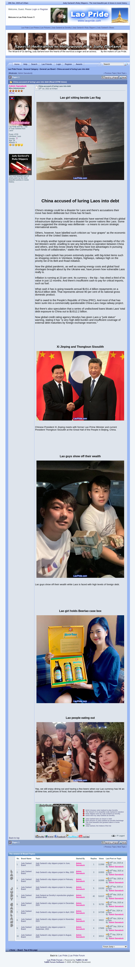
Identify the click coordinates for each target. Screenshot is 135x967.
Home (17, 64)
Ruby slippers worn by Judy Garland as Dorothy (103, 814)
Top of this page (30, 950)
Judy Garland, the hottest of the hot (98, 826)
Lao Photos (34, 28)
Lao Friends (46, 64)
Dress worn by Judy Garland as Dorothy (100, 815)
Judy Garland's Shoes (105, 28)
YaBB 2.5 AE (81, 960)
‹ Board (19, 950)
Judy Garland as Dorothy (61, 28)
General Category (30, 69)
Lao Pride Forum (15, 69)
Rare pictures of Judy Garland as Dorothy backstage (105, 820)
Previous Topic (110, 73)
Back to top (14, 838)
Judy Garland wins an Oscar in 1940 (99, 819)
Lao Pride (25, 28)
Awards (79, 64)
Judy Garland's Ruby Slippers (84, 28)
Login (34, 9)
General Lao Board (48, 69)
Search (34, 64)
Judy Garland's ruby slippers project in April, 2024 (55, 912)
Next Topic (121, 73)
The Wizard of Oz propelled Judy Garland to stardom (105, 812)
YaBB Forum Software (54, 962)
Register (44, 9)
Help (25, 64)
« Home (12, 950)
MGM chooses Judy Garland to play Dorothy (102, 810)
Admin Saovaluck (25, 73)
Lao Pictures (45, 28)
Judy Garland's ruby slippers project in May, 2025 (55, 872)
